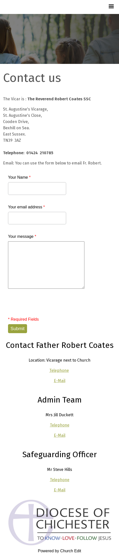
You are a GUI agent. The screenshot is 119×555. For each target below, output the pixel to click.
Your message (22, 236)
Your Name (19, 177)
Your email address (26, 207)
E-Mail (59, 380)
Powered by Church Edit (59, 551)
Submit (18, 328)
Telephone (59, 370)
